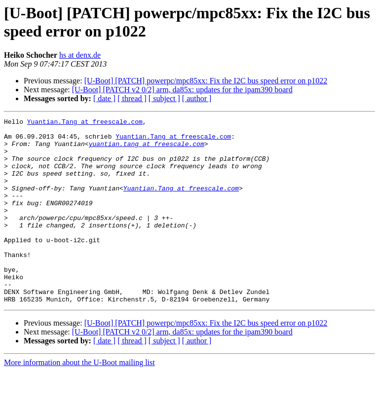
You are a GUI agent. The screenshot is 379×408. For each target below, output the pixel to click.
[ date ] (104, 98)
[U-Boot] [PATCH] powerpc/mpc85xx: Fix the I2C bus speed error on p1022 (206, 80)
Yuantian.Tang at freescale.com (85, 122)
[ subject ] (164, 98)
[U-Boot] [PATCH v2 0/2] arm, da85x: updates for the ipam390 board (182, 89)
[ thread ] (132, 98)
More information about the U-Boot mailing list (79, 399)
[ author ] (197, 98)
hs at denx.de (80, 55)
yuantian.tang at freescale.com (146, 149)
